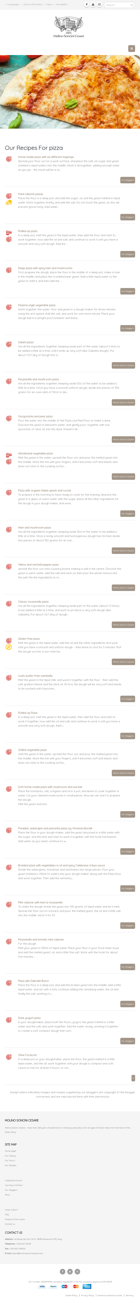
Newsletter (60, 4)
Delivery (130, 1295)
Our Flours (10, 1160)
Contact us (10, 1224)
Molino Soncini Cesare (123, 365)
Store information (32, 4)
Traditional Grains (13, 1180)
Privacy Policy (87, 1295)
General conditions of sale (110, 1295)
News (48, 4)
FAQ (7, 1214)
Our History (10, 1156)
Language (13, 4)
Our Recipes (10, 1165)
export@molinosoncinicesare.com (27, 1253)
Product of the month (15, 1219)
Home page (10, 1151)
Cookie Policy (71, 1295)
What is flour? (11, 1210)
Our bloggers (127, 180)
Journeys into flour (14, 1185)
